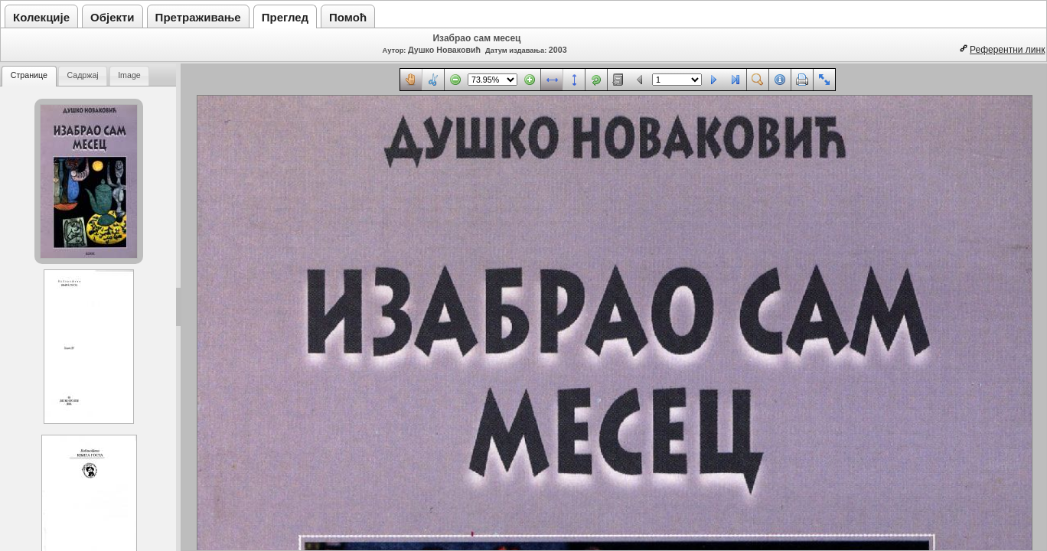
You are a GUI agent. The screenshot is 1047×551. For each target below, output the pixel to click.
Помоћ (348, 17)
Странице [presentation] (29, 75)
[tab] (29, 76)
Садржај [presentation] (82, 75)
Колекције (41, 17)
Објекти (112, 17)
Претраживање (198, 17)
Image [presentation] (129, 75)
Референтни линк (1007, 49)
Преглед (285, 17)
